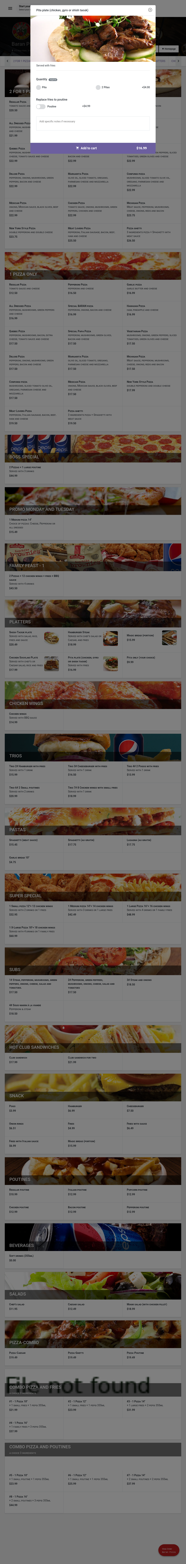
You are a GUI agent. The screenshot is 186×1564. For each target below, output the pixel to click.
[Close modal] (150, 10)
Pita (41, 87)
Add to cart (113, 148)
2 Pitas (123, 87)
